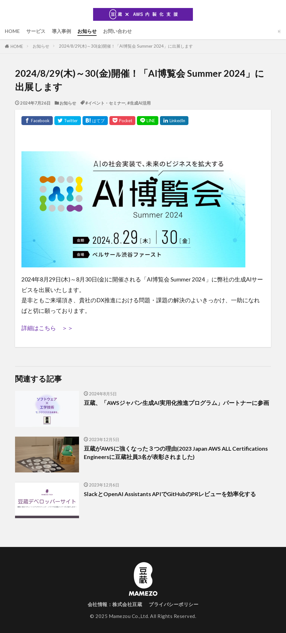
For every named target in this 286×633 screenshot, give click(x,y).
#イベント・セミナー (105, 103)
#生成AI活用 (139, 103)
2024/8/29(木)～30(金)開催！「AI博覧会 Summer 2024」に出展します (126, 46)
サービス (35, 31)
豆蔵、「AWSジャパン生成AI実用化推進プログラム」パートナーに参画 (176, 403)
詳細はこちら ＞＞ (47, 328)
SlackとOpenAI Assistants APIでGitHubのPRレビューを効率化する (170, 494)
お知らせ (87, 31)
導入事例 (61, 31)
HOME (12, 31)
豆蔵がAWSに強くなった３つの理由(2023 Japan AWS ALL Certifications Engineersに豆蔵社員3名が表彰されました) (176, 452)
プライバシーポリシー (173, 604)
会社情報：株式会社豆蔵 (115, 604)
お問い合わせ (117, 31)
